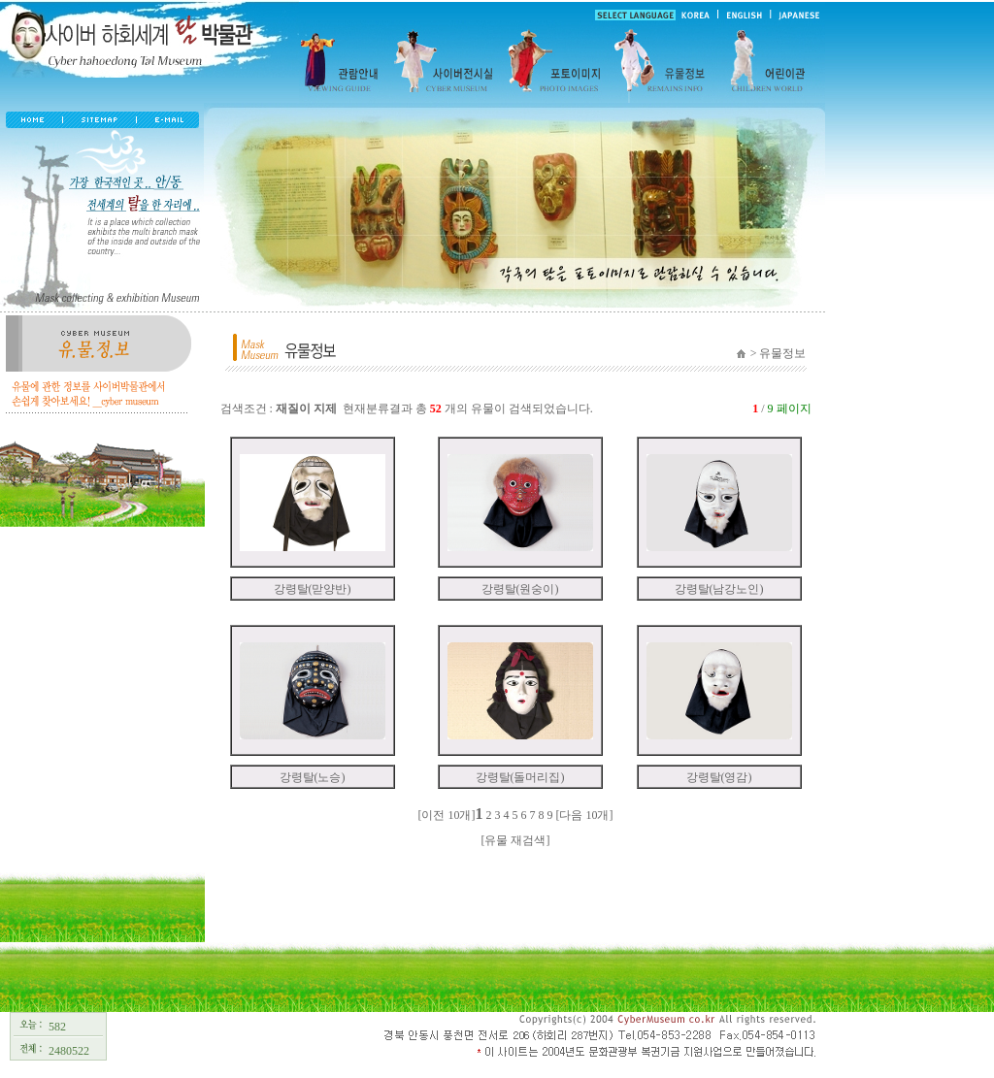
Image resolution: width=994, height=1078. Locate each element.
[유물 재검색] (515, 840)
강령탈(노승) (313, 777)
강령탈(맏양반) (312, 589)
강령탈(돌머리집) (520, 777)
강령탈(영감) (719, 777)
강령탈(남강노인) (719, 589)
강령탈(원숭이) (520, 589)
